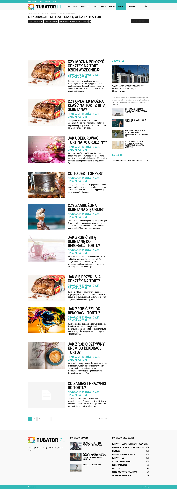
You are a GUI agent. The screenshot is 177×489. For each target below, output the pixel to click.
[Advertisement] (88, 40)
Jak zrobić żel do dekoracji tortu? (84, 311)
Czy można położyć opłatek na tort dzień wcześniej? (86, 66)
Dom (68, 6)
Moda (95, 6)
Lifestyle (85, 6)
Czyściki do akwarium (35, 21)
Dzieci (75, 6)
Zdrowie (131, 6)
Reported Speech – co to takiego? (135, 121)
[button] (146, 6)
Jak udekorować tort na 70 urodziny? (87, 140)
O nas (40, 1)
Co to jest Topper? (85, 173)
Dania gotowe (64, 21)
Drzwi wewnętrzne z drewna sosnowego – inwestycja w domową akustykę (134, 144)
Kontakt (54, 1)
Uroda (112, 6)
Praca (103, 6)
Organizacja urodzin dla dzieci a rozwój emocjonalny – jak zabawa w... (136, 133)
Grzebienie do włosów (121, 475)
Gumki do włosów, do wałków (124, 472)
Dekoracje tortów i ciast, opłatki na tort (83, 76)
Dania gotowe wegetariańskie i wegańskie (129, 444)
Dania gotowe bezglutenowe (79, 21)
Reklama (47, 1)
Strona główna (32, 1)
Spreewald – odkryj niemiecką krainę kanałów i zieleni (136, 111)
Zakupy (121, 6)
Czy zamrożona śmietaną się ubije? (86, 207)
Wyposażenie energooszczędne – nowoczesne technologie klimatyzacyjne (128, 88)
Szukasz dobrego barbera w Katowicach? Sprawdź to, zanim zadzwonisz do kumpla (94, 456)
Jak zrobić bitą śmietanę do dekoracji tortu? (84, 241)
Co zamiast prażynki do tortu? (87, 385)
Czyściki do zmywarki (50, 21)
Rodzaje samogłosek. (92, 465)
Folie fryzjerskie (119, 465)
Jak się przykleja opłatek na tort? (84, 279)
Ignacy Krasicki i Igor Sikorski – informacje (92, 444)
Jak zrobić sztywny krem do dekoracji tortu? (86, 348)
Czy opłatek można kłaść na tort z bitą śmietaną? (86, 105)
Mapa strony (145, 487)
